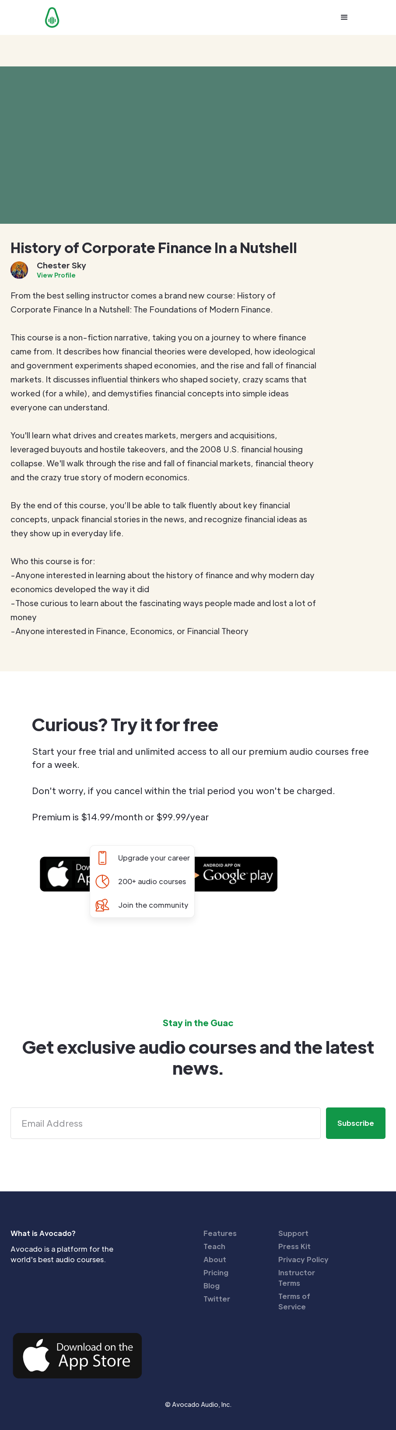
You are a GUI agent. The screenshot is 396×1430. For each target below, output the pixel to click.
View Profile (56, 275)
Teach (214, 1246)
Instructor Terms (296, 1278)
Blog (211, 1285)
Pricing (215, 1272)
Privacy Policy (303, 1259)
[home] (52, 17)
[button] (344, 17)
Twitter (216, 1298)
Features (220, 1233)
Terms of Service (294, 1301)
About (214, 1259)
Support (293, 1233)
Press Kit (294, 1246)
